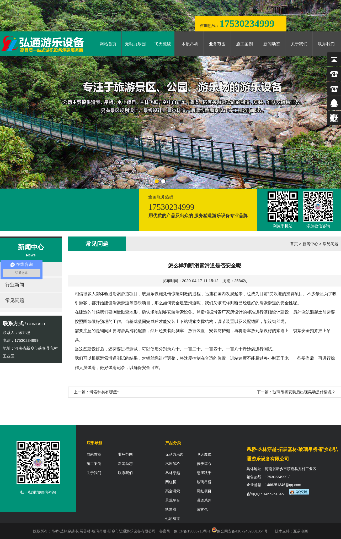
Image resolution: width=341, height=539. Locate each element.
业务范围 (217, 44)
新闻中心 (310, 243)
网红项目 (204, 491)
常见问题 (14, 300)
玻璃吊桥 (204, 482)
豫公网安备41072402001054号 (240, 531)
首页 (294, 243)
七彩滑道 (172, 518)
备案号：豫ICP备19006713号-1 (185, 531)
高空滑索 (172, 491)
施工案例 (244, 44)
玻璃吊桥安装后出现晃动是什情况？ (304, 392)
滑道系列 (204, 500)
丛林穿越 (172, 473)
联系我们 (326, 44)
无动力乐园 (135, 44)
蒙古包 (202, 509)
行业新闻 (14, 284)
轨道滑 (170, 509)
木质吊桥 (190, 44)
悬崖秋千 (204, 473)
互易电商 (300, 531)
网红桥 (170, 482)
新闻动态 (271, 44)
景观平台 (172, 500)
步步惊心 (204, 463)
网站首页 (108, 44)
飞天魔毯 (162, 44)
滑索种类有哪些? (104, 392)
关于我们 (299, 44)
